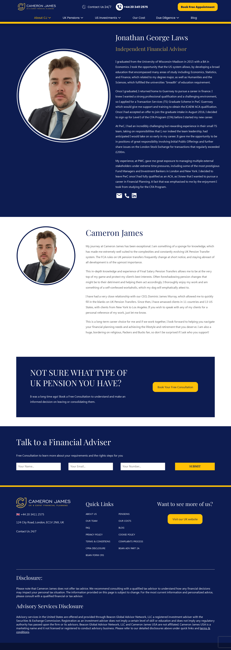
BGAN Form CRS (95, 555)
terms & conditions (98, 541)
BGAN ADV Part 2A (129, 548)
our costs (125, 520)
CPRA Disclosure (95, 548)
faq (88, 527)
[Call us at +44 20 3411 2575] (131, 6)
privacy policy (94, 534)
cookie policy (127, 534)
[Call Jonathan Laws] (127, 197)
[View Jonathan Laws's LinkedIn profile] (134, 197)
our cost (139, 18)
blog (194, 18)
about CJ (43, 18)
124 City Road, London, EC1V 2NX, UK (40, 522)
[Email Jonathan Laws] (119, 197)
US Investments (108, 18)
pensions (124, 513)
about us (91, 513)
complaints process (131, 541)
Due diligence (168, 18)
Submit (195, 466)
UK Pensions (73, 18)
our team (91, 520)
